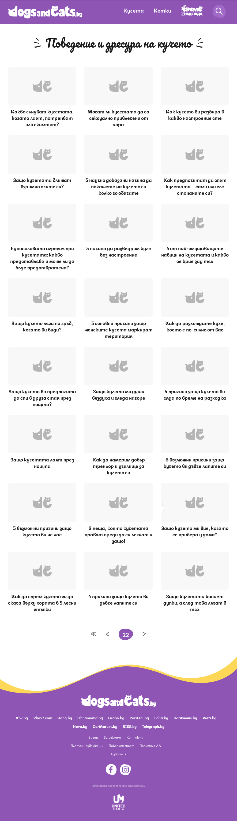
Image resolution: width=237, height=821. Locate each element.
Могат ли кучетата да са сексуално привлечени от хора (118, 117)
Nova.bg (80, 726)
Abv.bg (22, 717)
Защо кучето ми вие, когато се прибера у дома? (194, 530)
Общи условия (136, 785)
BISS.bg (130, 726)
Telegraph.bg (153, 726)
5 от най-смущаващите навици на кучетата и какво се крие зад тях (195, 254)
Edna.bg (161, 717)
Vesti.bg (209, 717)
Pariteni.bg (139, 717)
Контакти (134, 737)
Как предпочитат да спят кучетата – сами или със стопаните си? (195, 186)
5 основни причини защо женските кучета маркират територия (118, 329)
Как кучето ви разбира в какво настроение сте (195, 114)
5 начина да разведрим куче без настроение (118, 251)
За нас (94, 737)
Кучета (133, 10)
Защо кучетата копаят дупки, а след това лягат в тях (194, 602)
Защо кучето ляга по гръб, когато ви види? (42, 326)
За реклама (112, 737)
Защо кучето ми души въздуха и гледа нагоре (118, 394)
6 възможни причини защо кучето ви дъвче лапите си (195, 462)
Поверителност (121, 745)
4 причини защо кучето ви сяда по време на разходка (195, 394)
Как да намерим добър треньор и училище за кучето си (118, 465)
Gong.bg (65, 717)
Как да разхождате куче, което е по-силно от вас (195, 326)
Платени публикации (87, 745)
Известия (118, 753)
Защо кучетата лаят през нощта (42, 462)
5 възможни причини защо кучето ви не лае (42, 530)
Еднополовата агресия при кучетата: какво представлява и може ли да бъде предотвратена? (42, 257)
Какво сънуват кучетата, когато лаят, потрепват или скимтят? (42, 117)
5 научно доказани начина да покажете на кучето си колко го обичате (118, 186)
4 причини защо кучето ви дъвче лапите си (118, 599)
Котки (162, 10)
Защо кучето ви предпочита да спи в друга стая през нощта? (42, 397)
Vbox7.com (42, 717)
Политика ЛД (150, 745)
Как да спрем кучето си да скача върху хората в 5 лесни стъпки (42, 602)
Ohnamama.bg (90, 717)
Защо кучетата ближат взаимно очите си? (42, 182)
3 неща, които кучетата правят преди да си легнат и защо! (118, 534)
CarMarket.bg (105, 726)
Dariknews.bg (185, 717)
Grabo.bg (116, 717)
